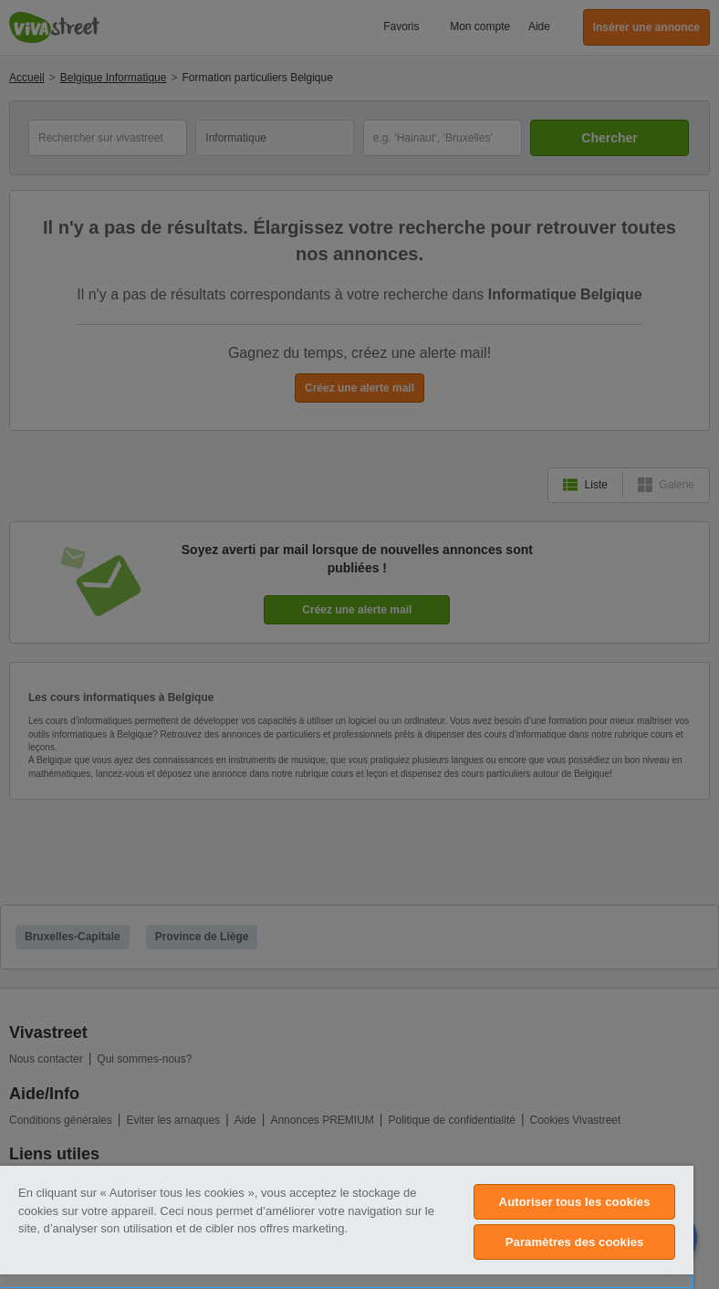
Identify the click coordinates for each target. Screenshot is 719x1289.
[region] (346, 1227)
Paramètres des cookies (574, 1242)
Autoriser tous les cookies (575, 1202)
